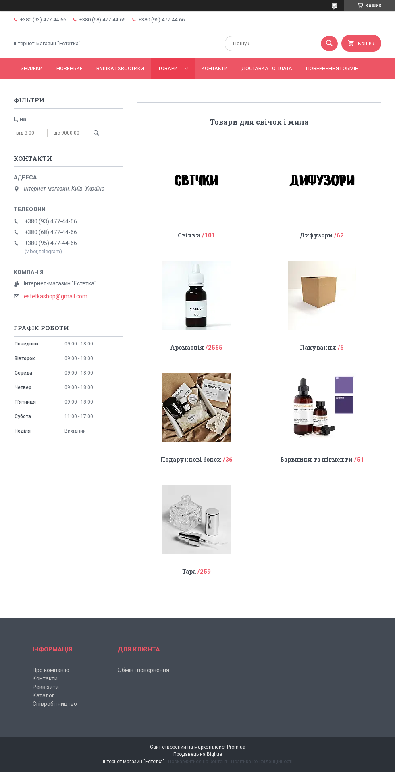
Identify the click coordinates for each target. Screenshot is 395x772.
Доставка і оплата (266, 68)
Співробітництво (55, 704)
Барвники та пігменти (316, 459)
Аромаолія (187, 347)
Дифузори (316, 235)
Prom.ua (236, 747)
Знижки (32, 68)
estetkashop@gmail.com (55, 296)
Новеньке (69, 68)
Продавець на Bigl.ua (197, 754)
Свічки (189, 235)
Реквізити (46, 687)
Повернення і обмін (332, 68)
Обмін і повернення (143, 670)
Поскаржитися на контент (197, 761)
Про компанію (51, 670)
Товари (168, 68)
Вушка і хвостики (120, 68)
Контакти (215, 68)
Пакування (318, 347)
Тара (189, 571)
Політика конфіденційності (262, 761)
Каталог (43, 695)
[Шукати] (329, 43)
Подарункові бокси (190, 459)
